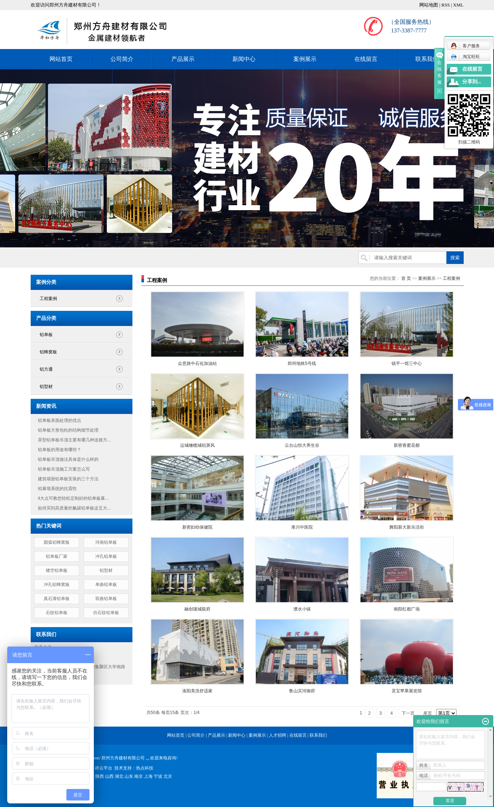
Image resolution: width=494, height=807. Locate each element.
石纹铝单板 (56, 612)
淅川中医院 (302, 527)
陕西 (99, 776)
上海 (148, 776)
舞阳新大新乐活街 (406, 527)
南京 (138, 776)
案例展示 (304, 59)
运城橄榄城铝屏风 (197, 445)
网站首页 (61, 59)
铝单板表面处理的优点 (59, 420)
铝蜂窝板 (48, 351)
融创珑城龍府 (197, 609)
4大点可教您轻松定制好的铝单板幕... (73, 498)
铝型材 (46, 386)
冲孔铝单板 (106, 556)
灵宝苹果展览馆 (407, 690)
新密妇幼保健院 (197, 527)
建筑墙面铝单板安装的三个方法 (68, 478)
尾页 (427, 713)
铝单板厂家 (56, 556)
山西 (109, 776)
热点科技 (144, 768)
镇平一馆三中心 (407, 363)
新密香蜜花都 (407, 445)
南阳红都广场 (407, 609)
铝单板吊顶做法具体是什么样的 (68, 459)
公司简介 (122, 59)
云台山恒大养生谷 (302, 445)
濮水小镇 (302, 609)
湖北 (119, 776)
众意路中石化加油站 (197, 363)
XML (458, 5)
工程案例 (48, 298)
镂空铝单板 (56, 570)
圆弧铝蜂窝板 (57, 542)
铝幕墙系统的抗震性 (57, 488)
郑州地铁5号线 (302, 363)
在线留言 (365, 59)
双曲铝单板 (106, 598)
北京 (167, 776)
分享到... (471, 81)
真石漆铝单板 (57, 598)
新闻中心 (243, 59)
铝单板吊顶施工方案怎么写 (64, 469)
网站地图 (428, 5)
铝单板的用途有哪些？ (59, 449)
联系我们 (426, 59)
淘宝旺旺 (465, 56)
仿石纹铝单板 (106, 612)
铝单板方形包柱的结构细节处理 (68, 430)
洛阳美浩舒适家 (197, 690)
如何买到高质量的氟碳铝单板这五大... (74, 508)
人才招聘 (277, 735)
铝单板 (46, 334)
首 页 (406, 278)
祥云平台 (103, 768)
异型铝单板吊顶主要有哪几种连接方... (74, 439)
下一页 (408, 713)
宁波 (158, 776)
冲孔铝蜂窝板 (57, 584)
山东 (128, 776)
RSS (445, 5)
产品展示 (182, 59)
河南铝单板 (106, 542)
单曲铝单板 (106, 584)
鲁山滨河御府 (302, 690)
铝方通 (46, 369)
